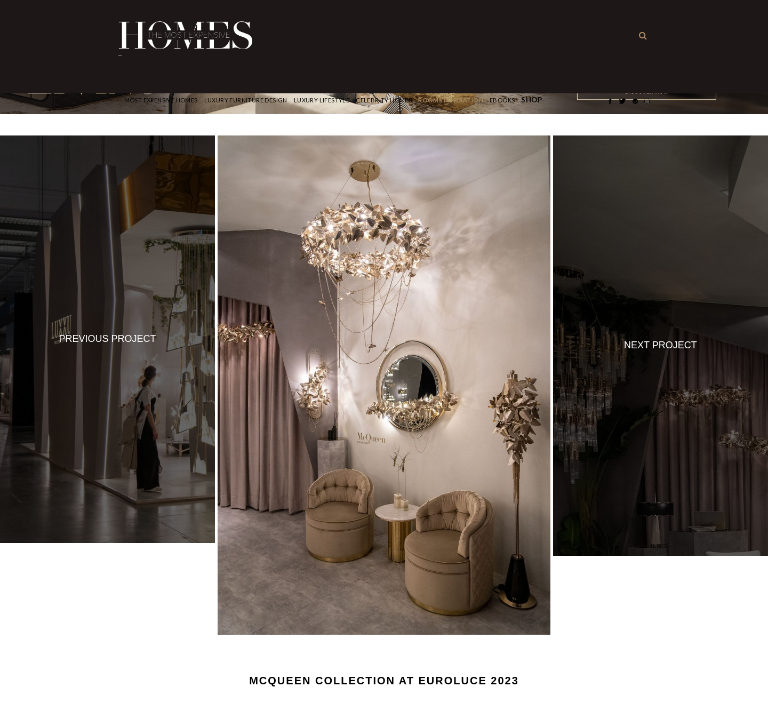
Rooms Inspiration (450, 100)
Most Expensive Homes (161, 100)
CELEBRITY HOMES (384, 100)
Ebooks (502, 100)
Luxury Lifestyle (321, 100)
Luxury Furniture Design (245, 100)
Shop (531, 100)
